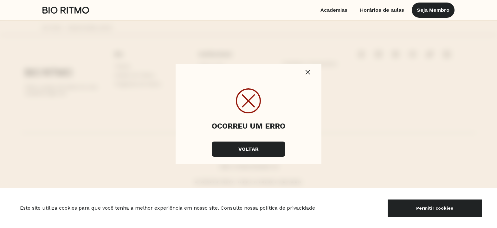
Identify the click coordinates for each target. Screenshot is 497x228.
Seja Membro (433, 10)
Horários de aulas (382, 10)
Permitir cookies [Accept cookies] (434, 208)
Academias (333, 10)
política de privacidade (287, 208)
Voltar (248, 149)
